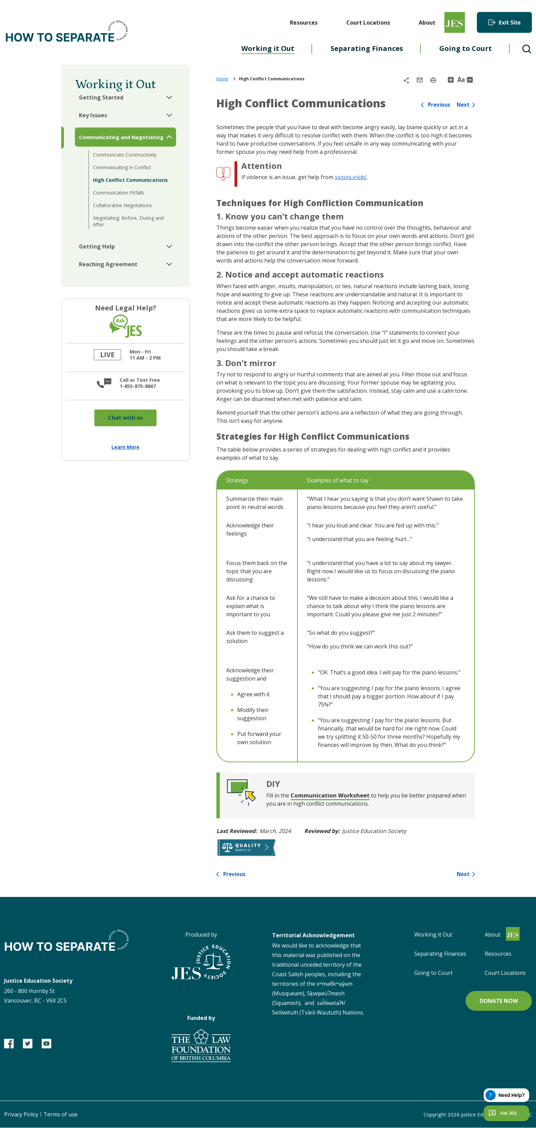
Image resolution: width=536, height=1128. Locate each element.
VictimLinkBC (351, 177)
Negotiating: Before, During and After (128, 221)
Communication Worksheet (333, 795)
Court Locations (368, 22)
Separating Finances (440, 954)
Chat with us (125, 417)
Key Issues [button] (93, 115)
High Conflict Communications (130, 180)
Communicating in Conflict (122, 167)
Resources (304, 22)
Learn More (125, 447)
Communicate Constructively (125, 154)
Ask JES (502, 1113)
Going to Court (433, 973)
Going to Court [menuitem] (465, 48)
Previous (437, 104)
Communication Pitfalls (118, 192)
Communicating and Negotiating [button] (121, 137)
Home (222, 79)
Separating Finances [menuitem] (367, 48)
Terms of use (60, 1114)
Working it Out (433, 935)
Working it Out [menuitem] (267, 48)
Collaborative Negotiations (122, 205)
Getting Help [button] (97, 246)
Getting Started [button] (101, 97)
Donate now (499, 1001)
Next (463, 104)
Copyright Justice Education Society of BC (472, 1114)
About (427, 22)
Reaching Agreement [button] (108, 264)
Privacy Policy (21, 1114)
